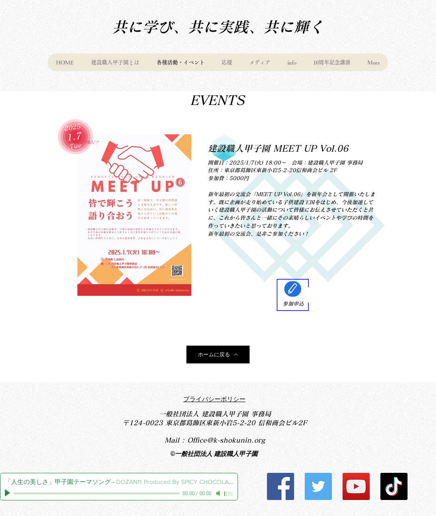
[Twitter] (318, 486)
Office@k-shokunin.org (226, 440)
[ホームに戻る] (218, 354)
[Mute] (218, 493)
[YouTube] (356, 486)
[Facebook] (280, 486)
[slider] (228, 494)
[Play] (8, 493)
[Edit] (292, 289)
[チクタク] (394, 486)
